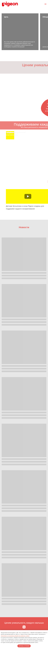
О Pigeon (9, 132)
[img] (18, 137)
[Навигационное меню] (45, 4)
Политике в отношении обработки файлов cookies (15, 636)
